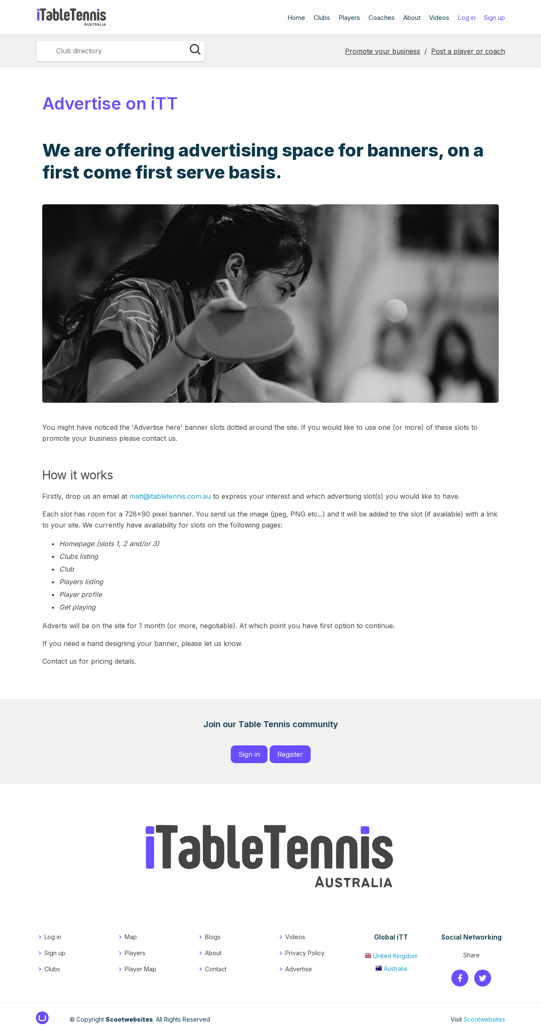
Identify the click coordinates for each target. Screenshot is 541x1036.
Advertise (298, 969)
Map (131, 936)
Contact (216, 969)
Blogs (213, 936)
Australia (391, 968)
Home (296, 19)
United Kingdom (391, 955)
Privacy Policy (305, 952)
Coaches (382, 19)
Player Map (140, 969)
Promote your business (382, 51)
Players (349, 19)
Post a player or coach (468, 51)
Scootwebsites (484, 1019)
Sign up (494, 19)
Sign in (249, 754)
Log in (466, 19)
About (412, 19)
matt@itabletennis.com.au (170, 496)
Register (290, 754)
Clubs (322, 19)
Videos (439, 19)
